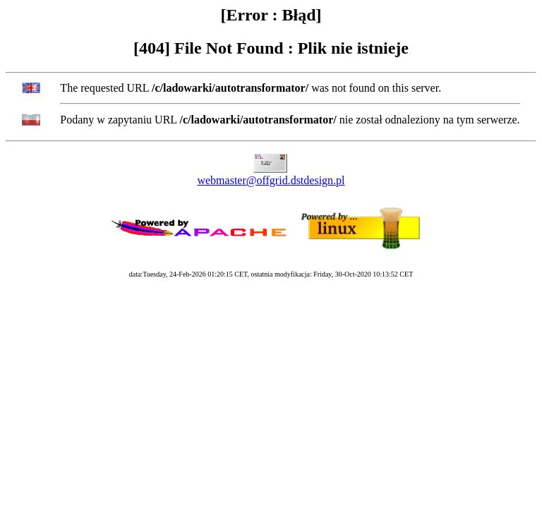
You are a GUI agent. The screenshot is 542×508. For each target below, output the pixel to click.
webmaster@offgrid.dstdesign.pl (270, 180)
